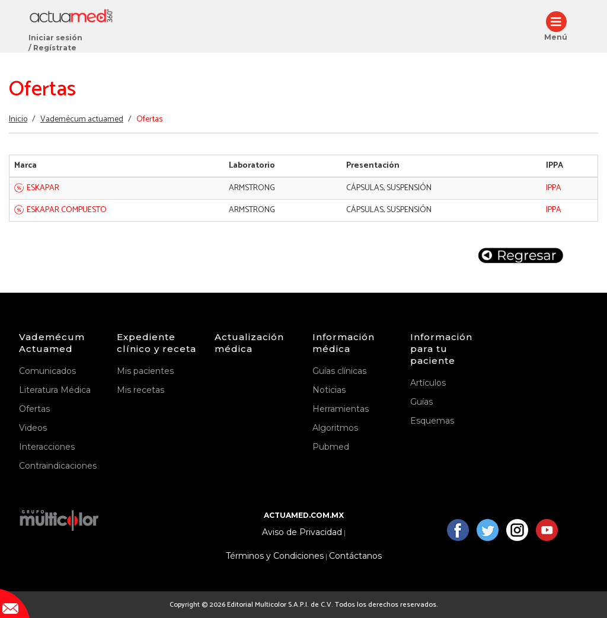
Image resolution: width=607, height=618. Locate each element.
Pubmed (330, 446)
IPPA (553, 188)
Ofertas (34, 409)
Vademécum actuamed (81, 119)
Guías (421, 401)
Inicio (18, 119)
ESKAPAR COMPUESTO (67, 210)
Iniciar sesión (55, 37)
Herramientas (340, 409)
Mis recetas (140, 390)
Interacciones (47, 446)
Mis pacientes (145, 371)
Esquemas (432, 420)
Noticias (329, 390)
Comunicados (47, 371)
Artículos (428, 382)
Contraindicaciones (58, 465)
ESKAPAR (43, 188)
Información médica (343, 342)
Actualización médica (249, 342)
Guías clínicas (339, 371)
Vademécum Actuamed (52, 342)
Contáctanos (355, 556)
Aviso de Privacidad (302, 532)
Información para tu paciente (441, 348)
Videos (33, 427)
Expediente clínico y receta (156, 342)
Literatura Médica (55, 390)
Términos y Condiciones (275, 556)
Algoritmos (335, 427)
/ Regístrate (52, 47)
